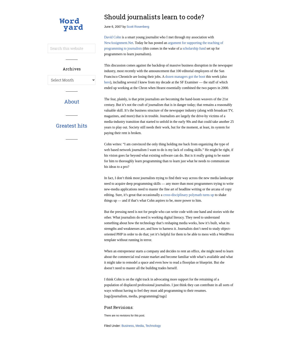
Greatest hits (71, 125)
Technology (153, 325)
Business (127, 325)
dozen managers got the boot (185, 76)
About (71, 101)
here (107, 82)
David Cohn (112, 37)
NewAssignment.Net (118, 43)
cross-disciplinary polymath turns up (188, 195)
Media (140, 325)
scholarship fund (194, 48)
